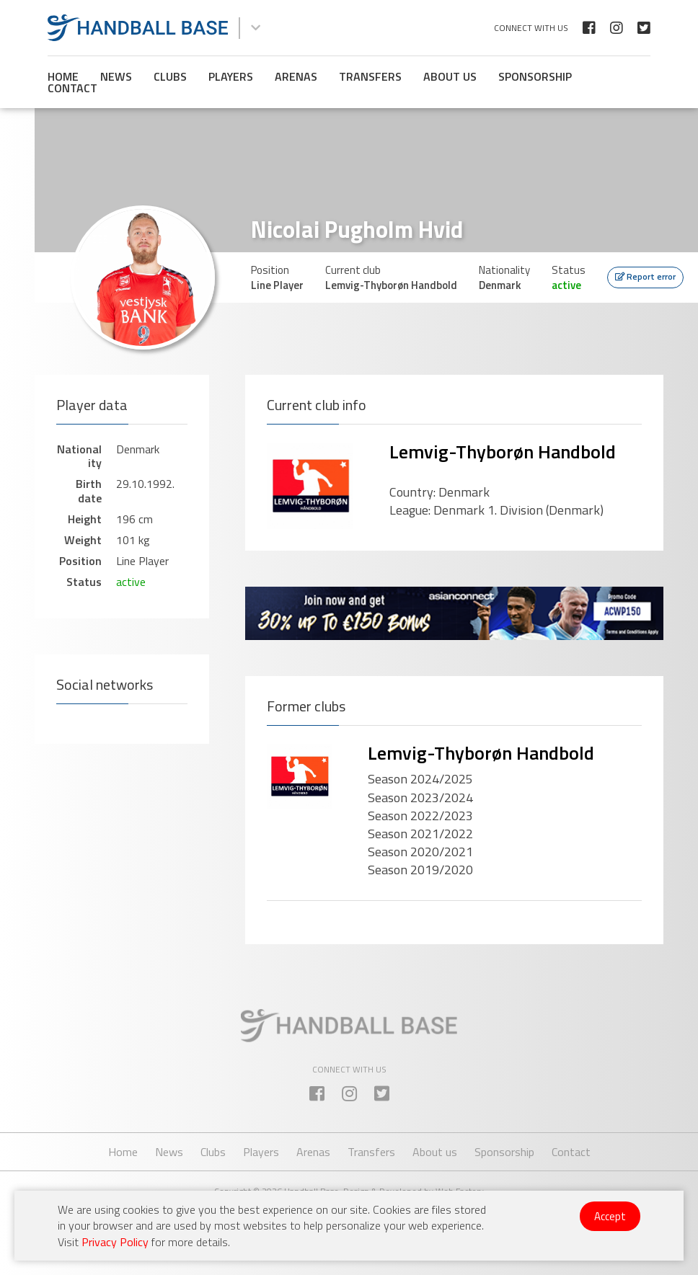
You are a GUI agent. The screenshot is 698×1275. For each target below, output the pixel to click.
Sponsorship (535, 76)
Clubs (170, 76)
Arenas (296, 76)
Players (230, 76)
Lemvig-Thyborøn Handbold (502, 451)
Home (63, 76)
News (116, 76)
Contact (72, 88)
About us (450, 76)
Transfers (370, 76)
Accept (610, 1216)
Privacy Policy (115, 1241)
